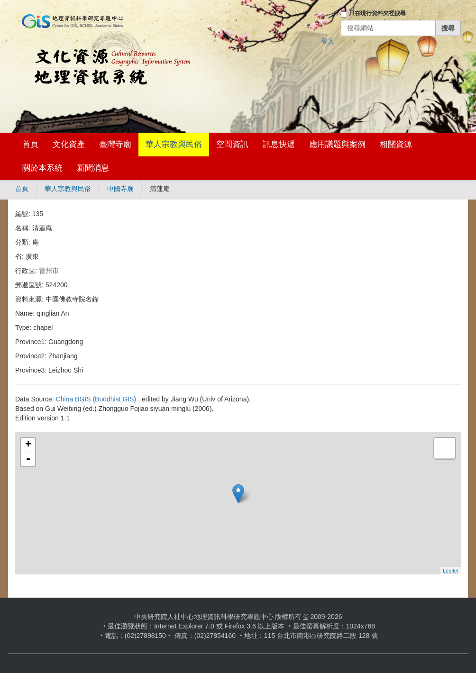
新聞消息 (93, 168)
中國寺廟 (120, 188)
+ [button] (28, 445)
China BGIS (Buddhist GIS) (96, 399)
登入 (327, 41)
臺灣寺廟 (115, 144)
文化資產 (69, 144)
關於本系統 (42, 168)
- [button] (28, 459)
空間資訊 (232, 144)
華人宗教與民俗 (174, 144)
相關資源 (396, 144)
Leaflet (450, 570)
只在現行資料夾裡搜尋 (377, 13)
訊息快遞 (279, 144)
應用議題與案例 (337, 144)
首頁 (30, 144)
